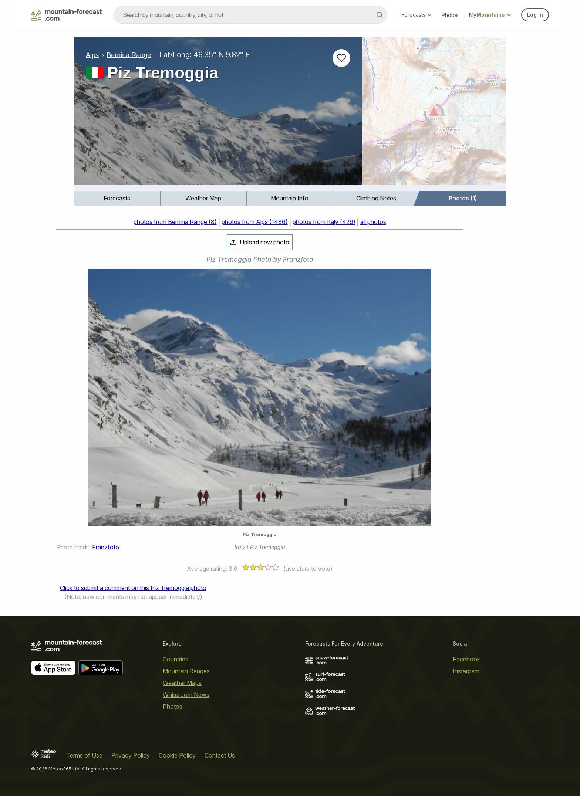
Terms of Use (84, 755)
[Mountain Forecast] (66, 15)
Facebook (466, 659)
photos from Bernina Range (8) (175, 222)
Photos (450, 15)
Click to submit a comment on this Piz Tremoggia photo (133, 588)
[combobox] (250, 15)
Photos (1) (463, 198)
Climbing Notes (376, 198)
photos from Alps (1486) (255, 222)
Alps (92, 54)
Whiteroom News (186, 694)
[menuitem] (117, 198)
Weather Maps (182, 683)
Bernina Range (129, 54)
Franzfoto (105, 547)
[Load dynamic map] (434, 114)
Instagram (466, 671)
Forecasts (416, 14)
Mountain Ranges (186, 671)
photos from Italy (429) (324, 222)
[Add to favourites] (341, 58)
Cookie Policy (177, 755)
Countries (175, 659)
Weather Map (203, 198)
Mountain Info (289, 198)
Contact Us (220, 755)
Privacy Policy (130, 755)
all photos (373, 222)
